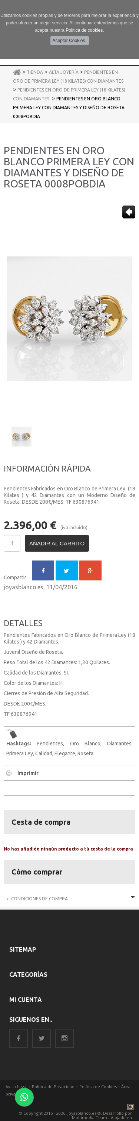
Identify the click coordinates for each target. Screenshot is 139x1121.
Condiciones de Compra (39, 898)
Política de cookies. (85, 30)
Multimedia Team (89, 1117)
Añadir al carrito (57, 543)
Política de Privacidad (53, 1086)
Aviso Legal (16, 1086)
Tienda (35, 72)
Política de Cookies (98, 1086)
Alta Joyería (64, 72)
